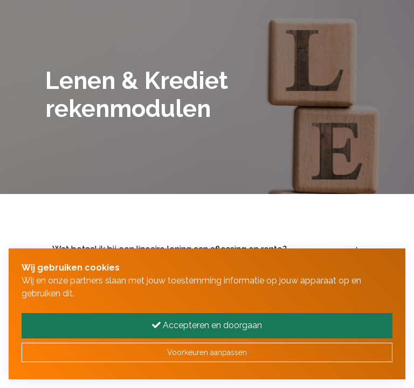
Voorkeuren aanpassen (207, 352)
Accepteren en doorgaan (207, 325)
